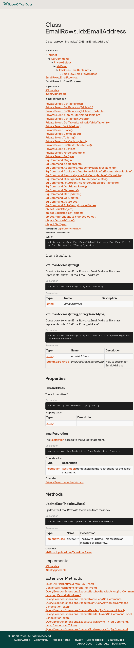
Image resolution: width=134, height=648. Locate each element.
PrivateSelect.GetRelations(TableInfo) (69, 107)
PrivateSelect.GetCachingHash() (66, 141)
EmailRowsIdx (68, 77)
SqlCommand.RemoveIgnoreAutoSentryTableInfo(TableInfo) (83, 175)
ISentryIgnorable (56, 93)
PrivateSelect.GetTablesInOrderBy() (68, 118)
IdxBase (62, 66)
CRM (72, 228)
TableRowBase (55, 539)
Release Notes (61, 639)
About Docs (84, 643)
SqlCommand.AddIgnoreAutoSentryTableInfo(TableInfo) (80, 167)
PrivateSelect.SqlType (59, 156)
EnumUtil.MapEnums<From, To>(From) (69, 584)
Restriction (57, 439)
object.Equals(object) (59, 209)
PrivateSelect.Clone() (59, 130)
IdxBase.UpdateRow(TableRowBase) (68, 552)
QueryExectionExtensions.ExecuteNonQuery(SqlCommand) (83, 599)
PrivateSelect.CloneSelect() (63, 133)
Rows (78, 228)
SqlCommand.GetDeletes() (62, 197)
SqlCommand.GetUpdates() (63, 194)
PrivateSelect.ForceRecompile (65, 152)
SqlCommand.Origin (58, 160)
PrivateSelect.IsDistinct (60, 149)
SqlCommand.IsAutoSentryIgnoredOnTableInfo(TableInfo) (82, 182)
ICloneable (52, 90)
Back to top (119, 643)
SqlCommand (60, 58)
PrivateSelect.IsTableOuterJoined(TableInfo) (73, 115)
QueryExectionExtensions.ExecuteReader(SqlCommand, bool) (85, 610)
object (53, 55)
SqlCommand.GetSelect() (61, 201)
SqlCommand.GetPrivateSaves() (66, 186)
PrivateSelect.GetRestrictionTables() (68, 145)
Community (41, 639)
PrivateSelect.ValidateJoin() (62, 126)
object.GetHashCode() (60, 220)
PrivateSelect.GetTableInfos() (64, 103)
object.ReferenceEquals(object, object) (70, 216)
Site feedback (95, 639)
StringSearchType (57, 361)
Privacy (78, 639)
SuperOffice (64, 228)
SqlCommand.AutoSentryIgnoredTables (70, 205)
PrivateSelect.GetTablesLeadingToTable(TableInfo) (77, 122)
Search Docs (116, 639)
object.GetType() (56, 224)
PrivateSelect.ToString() (60, 137)
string (50, 303)
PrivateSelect (62, 62)
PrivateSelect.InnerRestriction (64, 482)
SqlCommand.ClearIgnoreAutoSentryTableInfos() (76, 179)
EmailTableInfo (80, 70)
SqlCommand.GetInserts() (62, 190)
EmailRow (68, 73)
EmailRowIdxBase (86, 73)
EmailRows (52, 77)
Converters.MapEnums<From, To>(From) (71, 587)
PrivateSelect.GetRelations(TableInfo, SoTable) (74, 111)
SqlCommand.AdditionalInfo (63, 164)
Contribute (102, 643)
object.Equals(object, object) (64, 212)
